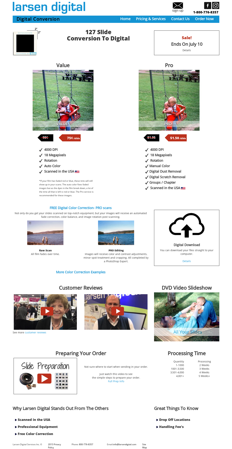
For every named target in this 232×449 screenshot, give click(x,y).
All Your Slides (187, 332)
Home (125, 18)
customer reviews (35, 332)
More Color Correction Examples (80, 272)
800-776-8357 (86, 444)
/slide (73, 138)
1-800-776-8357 (205, 12)
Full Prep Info (116, 381)
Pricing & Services (151, 18)
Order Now (204, 18)
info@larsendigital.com (124, 444)
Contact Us (180, 18)
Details (187, 50)
